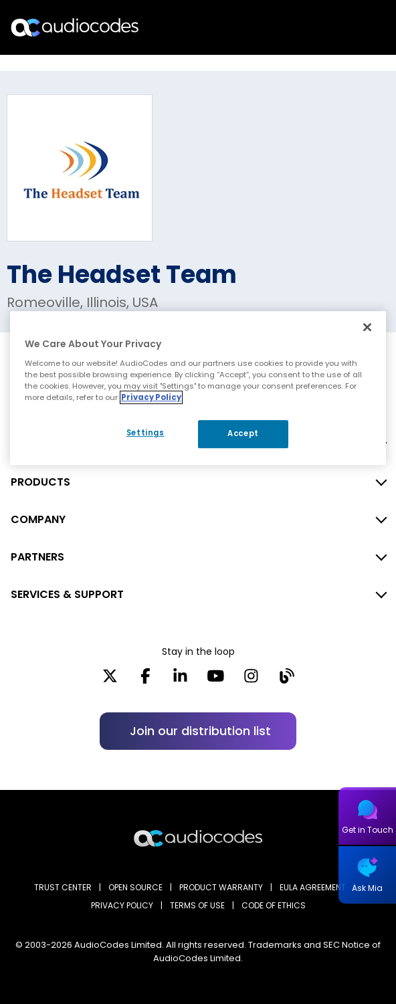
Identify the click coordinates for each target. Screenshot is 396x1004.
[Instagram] (251, 680)
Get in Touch (367, 829)
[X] (110, 680)
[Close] (367, 327)
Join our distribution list (200, 730)
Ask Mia (367, 888)
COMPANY (38, 519)
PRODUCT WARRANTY (221, 887)
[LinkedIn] (180, 680)
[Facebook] (145, 680)
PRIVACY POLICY (122, 905)
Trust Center (63, 887)
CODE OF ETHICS (273, 905)
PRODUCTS (40, 482)
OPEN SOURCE (135, 887)
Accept (242, 433)
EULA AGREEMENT (313, 887)
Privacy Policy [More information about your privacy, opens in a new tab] (151, 397)
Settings (145, 432)
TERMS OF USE (197, 905)
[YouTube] (215, 680)
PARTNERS (37, 557)
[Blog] (286, 680)
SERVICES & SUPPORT (67, 594)
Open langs (351, 28)
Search (328, 27)
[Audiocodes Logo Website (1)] (75, 27)
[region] (198, 388)
